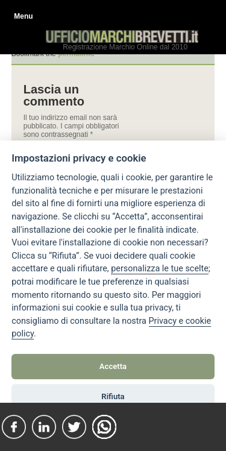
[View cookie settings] (160, 268)
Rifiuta (112, 396)
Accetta (113, 366)
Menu (23, 16)
